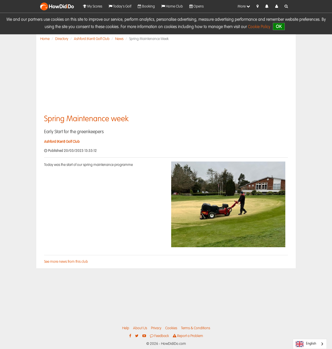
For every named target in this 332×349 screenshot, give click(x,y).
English (306, 344)
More (244, 6)
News (119, 39)
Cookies (171, 328)
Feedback (159, 336)
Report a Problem (188, 336)
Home (45, 39)
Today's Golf (120, 6)
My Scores (92, 6)
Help (125, 328)
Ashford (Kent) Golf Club (91, 39)
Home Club (172, 6)
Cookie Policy (259, 27)
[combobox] (310, 344)
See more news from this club (66, 262)
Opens (196, 6)
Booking (146, 6)
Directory (61, 39)
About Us (140, 328)
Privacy (156, 328)
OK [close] (279, 26)
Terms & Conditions (195, 328)
